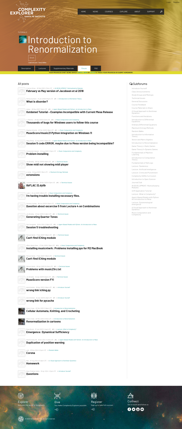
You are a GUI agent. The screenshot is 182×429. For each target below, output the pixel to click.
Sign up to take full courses (102, 405)
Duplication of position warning (46, 342)
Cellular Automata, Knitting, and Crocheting (54, 311)
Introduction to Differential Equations (143, 120)
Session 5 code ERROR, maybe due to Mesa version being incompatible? (71, 143)
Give (57, 402)
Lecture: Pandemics (140, 166)
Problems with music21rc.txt (44, 269)
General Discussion (139, 101)
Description (26, 68)
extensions (34, 175)
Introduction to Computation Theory (143, 159)
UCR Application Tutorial (141, 191)
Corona (31, 353)
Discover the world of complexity (31, 405)
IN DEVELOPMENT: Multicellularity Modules (70, 88)
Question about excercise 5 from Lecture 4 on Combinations (64, 206)
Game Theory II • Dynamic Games (145, 149)
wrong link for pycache (41, 300)
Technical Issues (63, 162)
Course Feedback (139, 105)
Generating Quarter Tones (42, 217)
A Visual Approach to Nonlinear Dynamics (63, 361)
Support (151, 12)
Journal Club (137, 182)
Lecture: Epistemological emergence (142, 203)
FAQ (96, 68)
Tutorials (22, 32)
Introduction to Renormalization (65, 308)
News (95, 12)
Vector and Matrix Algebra (142, 140)
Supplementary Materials (64, 68)
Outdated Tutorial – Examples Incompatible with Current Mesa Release (70, 112)
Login (169, 2)
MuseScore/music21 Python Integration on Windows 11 (60, 133)
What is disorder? (38, 101)
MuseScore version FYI (41, 279)
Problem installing (38, 154)
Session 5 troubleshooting (43, 227)
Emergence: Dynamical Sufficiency (48, 332)
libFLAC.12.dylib (37, 185)
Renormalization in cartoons (44, 321)
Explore (124, 12)
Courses (109, 12)
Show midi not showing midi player (48, 164)
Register (176, 2)
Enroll (32, 58)
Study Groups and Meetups (142, 95)
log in (92, 72)
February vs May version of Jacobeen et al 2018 (55, 91)
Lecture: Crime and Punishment (145, 173)
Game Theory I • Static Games (143, 146)
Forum (84, 68)
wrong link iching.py (39, 290)
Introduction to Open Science (144, 179)
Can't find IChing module (42, 238)
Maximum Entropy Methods (60, 172)
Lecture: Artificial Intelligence (144, 169)
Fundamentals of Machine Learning (142, 154)
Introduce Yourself (65, 287)
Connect (133, 401)
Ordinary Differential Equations (144, 125)
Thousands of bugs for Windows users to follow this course (63, 122)
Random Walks (54, 350)
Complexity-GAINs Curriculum (144, 176)
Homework (33, 363)
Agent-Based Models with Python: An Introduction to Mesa (73, 109)
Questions (33, 374)
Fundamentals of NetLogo (142, 163)
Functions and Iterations (142, 116)
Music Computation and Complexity (68, 120)
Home (83, 12)
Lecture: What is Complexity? (67, 329)
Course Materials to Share (142, 108)
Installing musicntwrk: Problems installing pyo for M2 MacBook (65, 248)
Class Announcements (141, 92)
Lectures (42, 68)
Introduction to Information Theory (71, 99)
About (137, 12)
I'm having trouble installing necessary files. (54, 196)
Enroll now (82, 72)
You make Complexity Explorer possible (70, 405)
